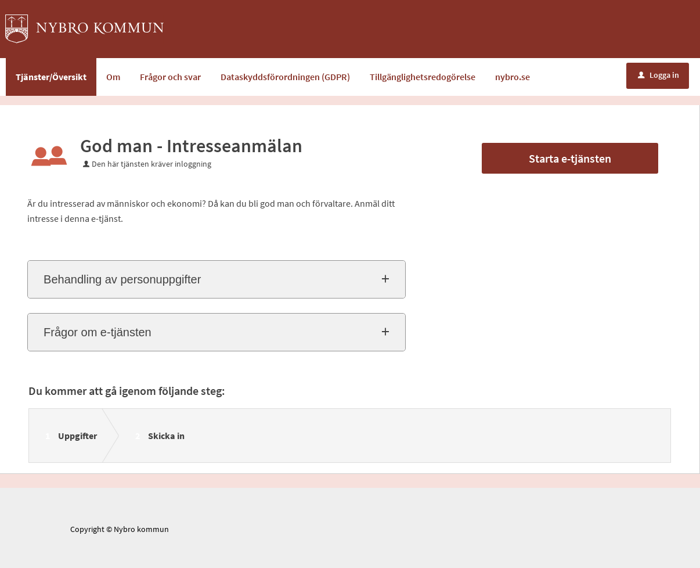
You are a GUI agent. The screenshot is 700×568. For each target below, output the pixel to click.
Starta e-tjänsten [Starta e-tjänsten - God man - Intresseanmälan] (570, 158)
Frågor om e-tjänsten (97, 332)
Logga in (658, 75)
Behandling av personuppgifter (122, 279)
